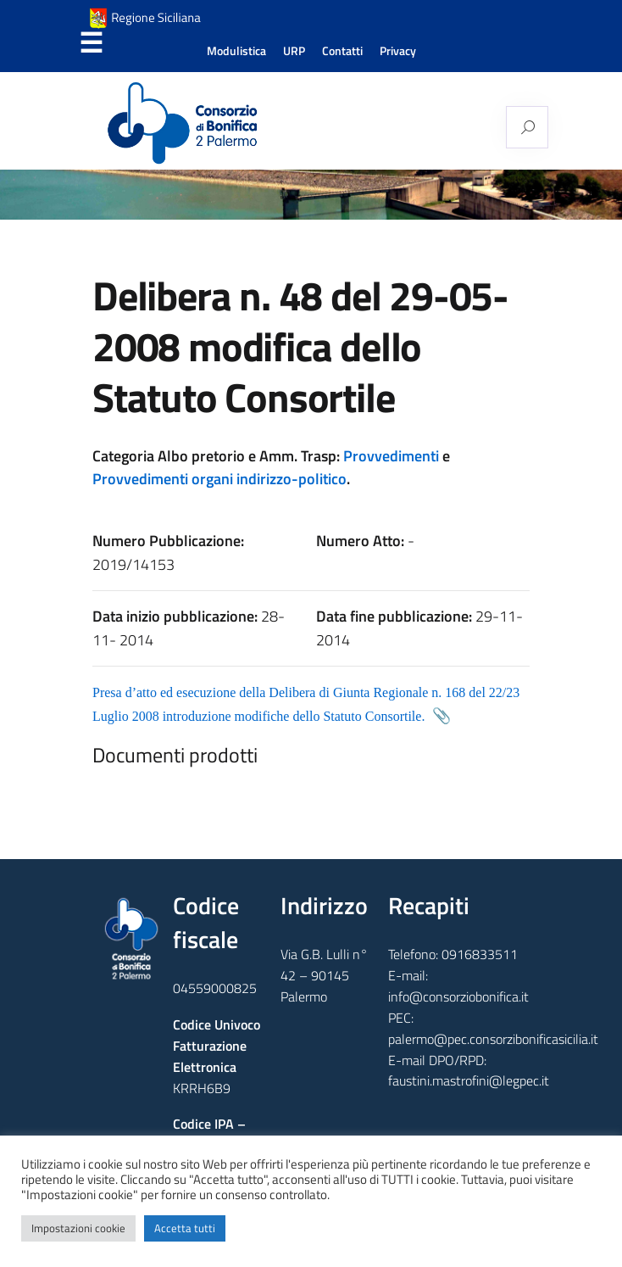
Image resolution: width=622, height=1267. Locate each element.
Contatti (342, 51)
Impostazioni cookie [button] (78, 1228)
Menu (90, 43)
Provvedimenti (391, 455)
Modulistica (236, 51)
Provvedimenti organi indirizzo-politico (219, 478)
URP (294, 51)
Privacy (398, 51)
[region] (311, 195)
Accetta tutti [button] (184, 1228)
